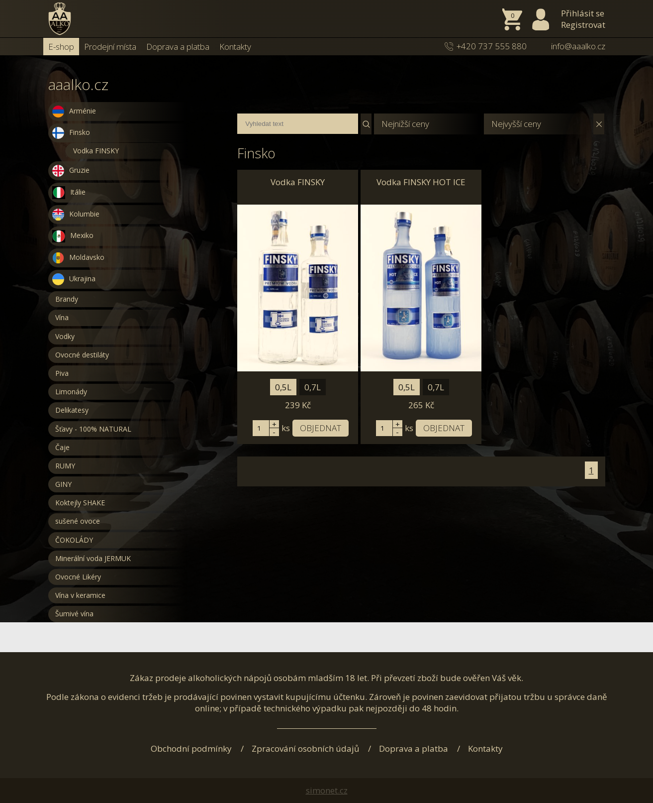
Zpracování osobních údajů (305, 748)
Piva (62, 373)
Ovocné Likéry (78, 576)
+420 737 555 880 (492, 46)
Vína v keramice (80, 595)
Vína (62, 317)
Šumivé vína (74, 613)
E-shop (61, 46)
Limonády (71, 391)
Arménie (74, 111)
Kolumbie (75, 215)
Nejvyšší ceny (516, 123)
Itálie (69, 192)
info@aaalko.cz (578, 46)
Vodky (65, 336)
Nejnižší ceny (405, 123)
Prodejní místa (110, 46)
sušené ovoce (77, 521)
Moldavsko (78, 258)
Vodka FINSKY (96, 150)
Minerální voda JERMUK (93, 558)
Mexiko (72, 236)
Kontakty (235, 46)
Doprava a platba (177, 46)
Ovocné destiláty (82, 354)
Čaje (62, 447)
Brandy (66, 299)
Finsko (71, 133)
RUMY (65, 465)
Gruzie (71, 171)
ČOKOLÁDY (74, 540)
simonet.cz (327, 790)
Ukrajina (73, 279)
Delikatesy (72, 410)
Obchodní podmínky (191, 748)
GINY (63, 484)
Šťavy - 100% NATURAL (93, 429)
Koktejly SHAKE (80, 502)
